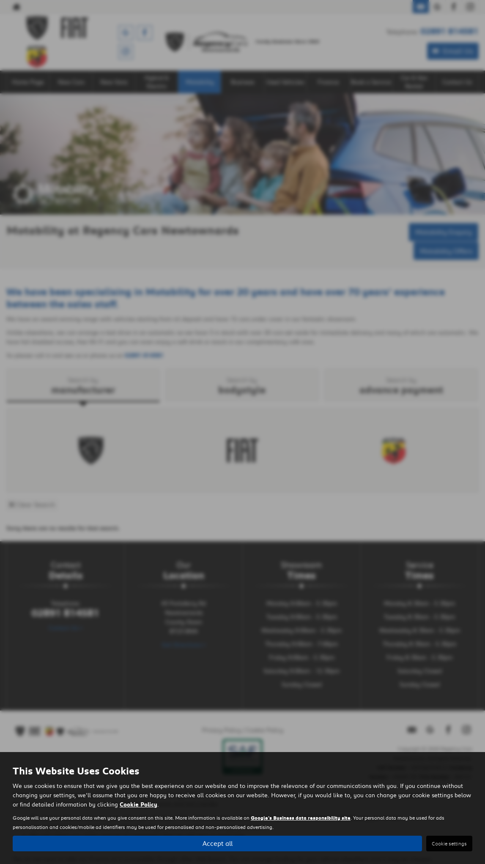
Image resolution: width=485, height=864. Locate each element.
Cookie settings (449, 843)
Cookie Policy (138, 804)
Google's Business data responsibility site (301, 817)
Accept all (218, 843)
